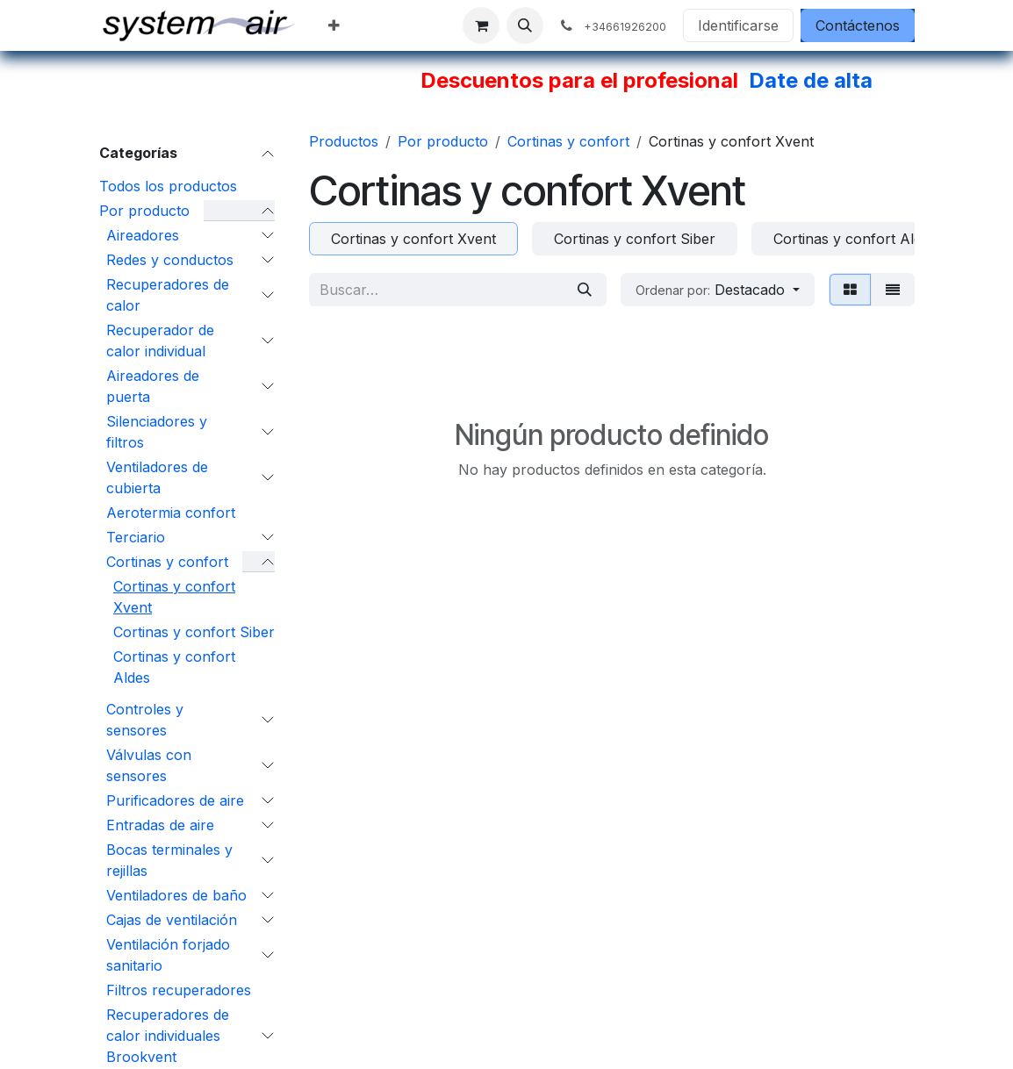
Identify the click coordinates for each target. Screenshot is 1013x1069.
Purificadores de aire (175, 800)
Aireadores (142, 235)
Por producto (144, 210)
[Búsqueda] (585, 289)
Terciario (135, 537)
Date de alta (811, 80)
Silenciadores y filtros (156, 432)
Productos (343, 141)
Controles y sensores (144, 719)
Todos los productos (168, 186)
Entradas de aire (160, 825)
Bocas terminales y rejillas (169, 860)
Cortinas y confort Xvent (174, 597)
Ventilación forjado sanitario (168, 955)
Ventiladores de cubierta (157, 477)
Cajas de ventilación (171, 920)
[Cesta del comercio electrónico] (481, 25)
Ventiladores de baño (176, 895)
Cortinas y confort (167, 561)
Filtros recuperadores (178, 990)
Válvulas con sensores (148, 765)
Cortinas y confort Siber (194, 632)
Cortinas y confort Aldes (174, 667)
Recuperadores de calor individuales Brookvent (167, 1035)
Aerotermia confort (170, 512)
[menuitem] (334, 25)
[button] (524, 25)
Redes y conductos (169, 260)
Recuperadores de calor (167, 295)
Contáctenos (857, 25)
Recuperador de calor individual (160, 340)
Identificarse (738, 25)
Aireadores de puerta (152, 386)
